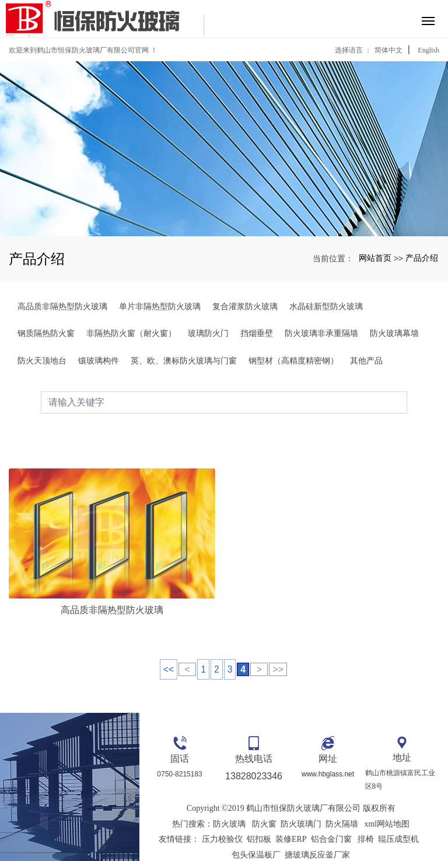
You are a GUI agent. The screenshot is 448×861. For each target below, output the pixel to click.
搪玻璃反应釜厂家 (317, 832)
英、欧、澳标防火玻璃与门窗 (184, 360)
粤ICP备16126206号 (291, 848)
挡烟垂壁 (256, 333)
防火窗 (264, 802)
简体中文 (388, 50)
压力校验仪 (222, 817)
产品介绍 (421, 257)
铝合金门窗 (331, 817)
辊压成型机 (398, 817)
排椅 (366, 817)
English (428, 50)
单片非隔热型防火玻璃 (160, 306)
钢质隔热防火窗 (46, 333)
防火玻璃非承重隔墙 (321, 333)
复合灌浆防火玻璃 (245, 306)
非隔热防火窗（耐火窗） (131, 333)
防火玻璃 (229, 802)
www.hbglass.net (328, 752)
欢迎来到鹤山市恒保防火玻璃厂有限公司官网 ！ (83, 50)
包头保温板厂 (256, 832)
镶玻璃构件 (98, 360)
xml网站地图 (387, 802)
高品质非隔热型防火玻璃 (62, 306)
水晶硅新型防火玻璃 (326, 306)
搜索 (407, 402)
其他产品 (366, 360)
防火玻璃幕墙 (394, 333)
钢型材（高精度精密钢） (293, 360)
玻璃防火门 (208, 333)
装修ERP (291, 817)
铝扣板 (259, 817)
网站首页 (375, 257)
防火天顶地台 (42, 360)
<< (168, 647)
